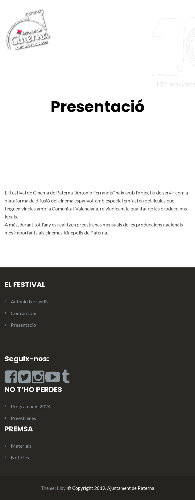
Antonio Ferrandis (29, 301)
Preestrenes (23, 418)
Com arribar (24, 313)
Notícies (20, 457)
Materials (21, 446)
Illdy (61, 488)
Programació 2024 (31, 406)
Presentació (23, 325)
